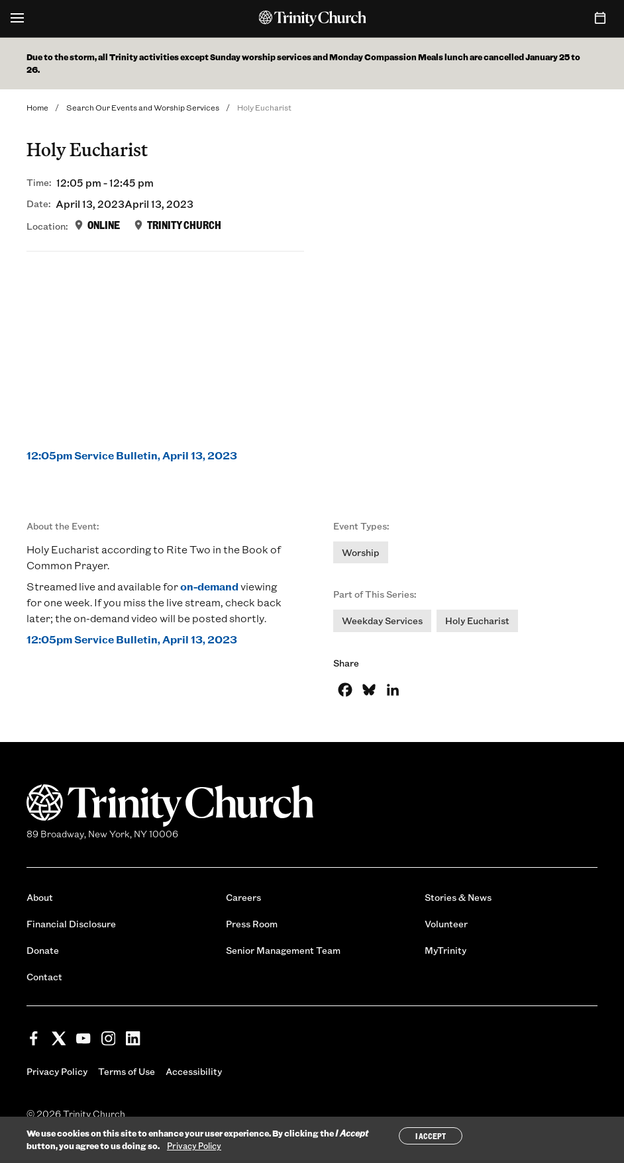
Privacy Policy (56, 1071)
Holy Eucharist (477, 620)
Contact (44, 976)
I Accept (430, 1136)
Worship (361, 552)
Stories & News (458, 897)
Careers (243, 897)
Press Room (252, 923)
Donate (42, 950)
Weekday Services (382, 620)
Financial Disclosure (71, 923)
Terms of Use (126, 1071)
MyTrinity (445, 950)
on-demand (209, 586)
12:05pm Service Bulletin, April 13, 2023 (131, 455)
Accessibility (194, 1071)
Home (37, 107)
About (39, 897)
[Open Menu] (17, 18)
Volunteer (446, 923)
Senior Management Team (283, 950)
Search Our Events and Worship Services (142, 107)
